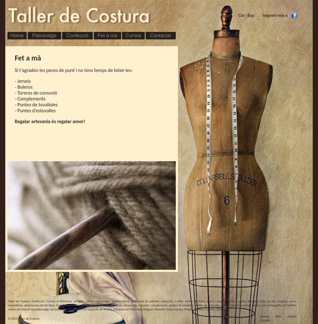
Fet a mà (107, 35)
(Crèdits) (265, 320)
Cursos (133, 35)
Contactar (160, 35)
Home (17, 35)
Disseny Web (270, 316)
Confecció (77, 35)
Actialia (292, 316)
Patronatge (44, 35)
